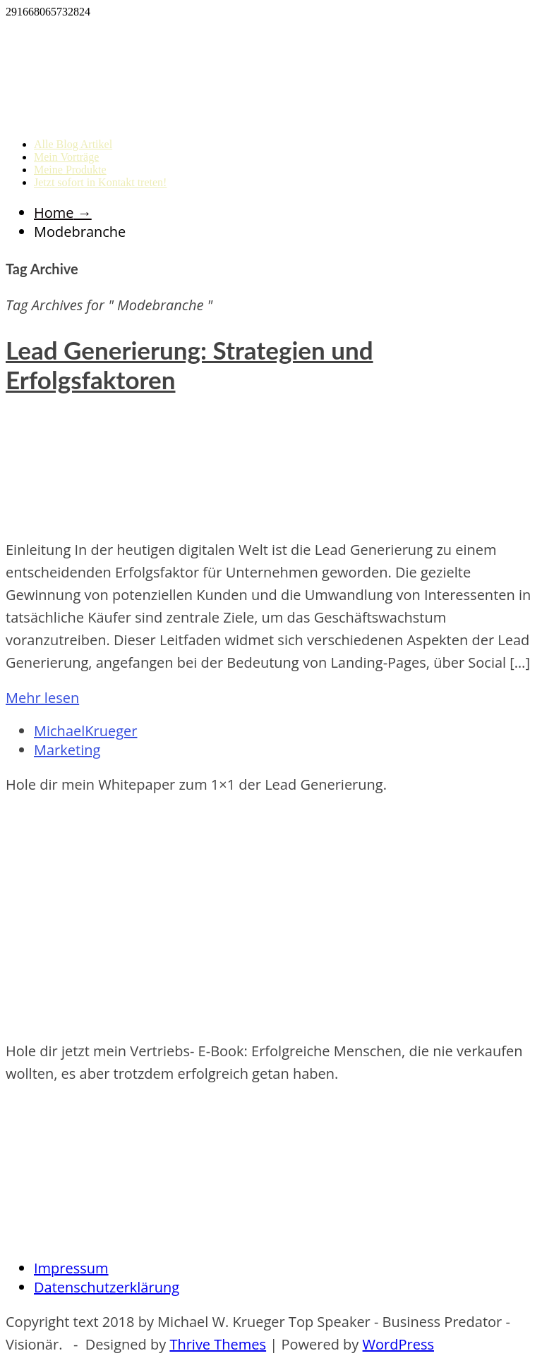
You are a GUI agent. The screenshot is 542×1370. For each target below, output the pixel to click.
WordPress (398, 1344)
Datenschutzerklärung (106, 1287)
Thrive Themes (217, 1344)
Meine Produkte (70, 170)
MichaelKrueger (85, 730)
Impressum (71, 1268)
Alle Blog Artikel (73, 144)
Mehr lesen (42, 697)
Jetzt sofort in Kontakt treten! (100, 182)
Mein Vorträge (66, 157)
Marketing (67, 749)
